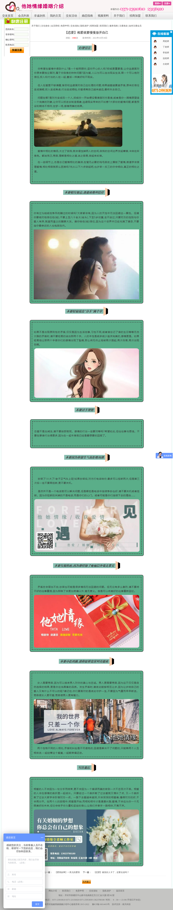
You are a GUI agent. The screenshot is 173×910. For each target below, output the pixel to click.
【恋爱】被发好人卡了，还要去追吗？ (111, 872)
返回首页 (120, 891)
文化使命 (45, 26)
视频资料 (103, 15)
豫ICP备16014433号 (101, 904)
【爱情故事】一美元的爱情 (67, 872)
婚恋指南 (87, 15)
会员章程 (55, 26)
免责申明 (65, 26)
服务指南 (114, 26)
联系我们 (151, 15)
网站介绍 (53, 891)
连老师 (166, 58)
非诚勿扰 (39, 15)
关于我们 (119, 15)
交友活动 (71, 15)
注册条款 (123, 26)
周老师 (166, 41)
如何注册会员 (135, 26)
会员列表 (23, 15)
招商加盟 (135, 15)
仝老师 (166, 64)
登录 (157, 3)
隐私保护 (84, 26)
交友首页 (7, 15)
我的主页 (55, 15)
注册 (166, 3)
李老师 (166, 52)
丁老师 (166, 47)
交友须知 (75, 26)
